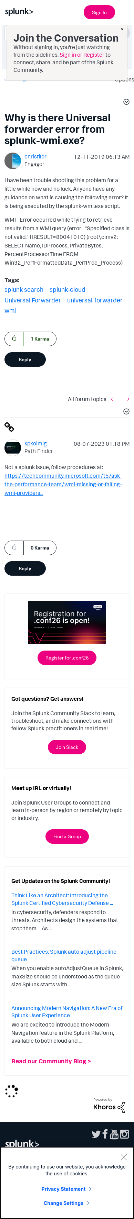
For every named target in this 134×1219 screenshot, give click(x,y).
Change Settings (63, 1203)
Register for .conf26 (67, 658)
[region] (67, 1183)
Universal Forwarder (32, 300)
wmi (10, 310)
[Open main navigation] (125, 11)
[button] (125, 102)
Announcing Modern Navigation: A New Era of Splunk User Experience (66, 1012)
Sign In (99, 12)
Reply (25, 359)
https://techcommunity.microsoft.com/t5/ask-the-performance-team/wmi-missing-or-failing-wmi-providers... (63, 484)
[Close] (123, 1157)
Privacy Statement (64, 1189)
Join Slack (67, 747)
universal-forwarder (95, 300)
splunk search (23, 289)
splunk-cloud (67, 289)
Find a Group (67, 836)
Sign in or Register (82, 54)
